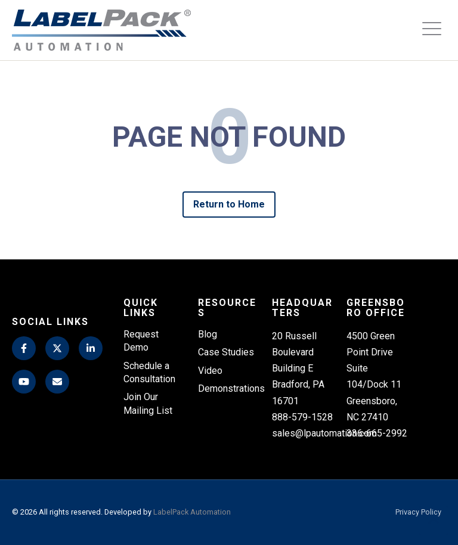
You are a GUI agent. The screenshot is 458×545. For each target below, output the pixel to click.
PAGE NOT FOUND (229, 137)
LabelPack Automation (192, 511)
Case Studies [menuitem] (226, 352)
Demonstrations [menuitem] (229, 388)
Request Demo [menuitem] (141, 341)
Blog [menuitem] (207, 334)
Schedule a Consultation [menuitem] (149, 372)
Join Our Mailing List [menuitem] (147, 404)
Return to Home (229, 204)
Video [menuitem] (210, 370)
